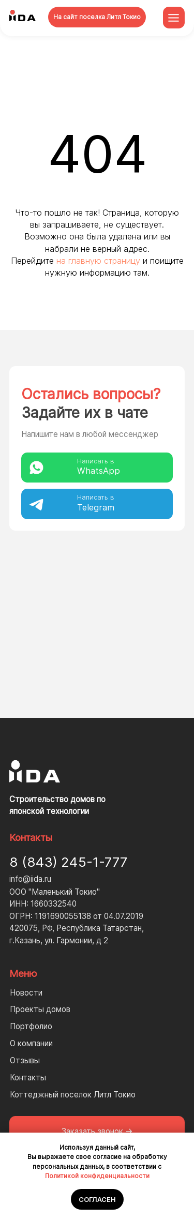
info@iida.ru (30, 879)
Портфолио (31, 1026)
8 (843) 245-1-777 (68, 862)
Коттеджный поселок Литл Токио (73, 1094)
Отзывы (25, 1060)
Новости (26, 993)
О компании (31, 1043)
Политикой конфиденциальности (97, 1176)
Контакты (28, 1077)
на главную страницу (98, 260)
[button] (97, 1131)
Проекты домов (40, 1009)
